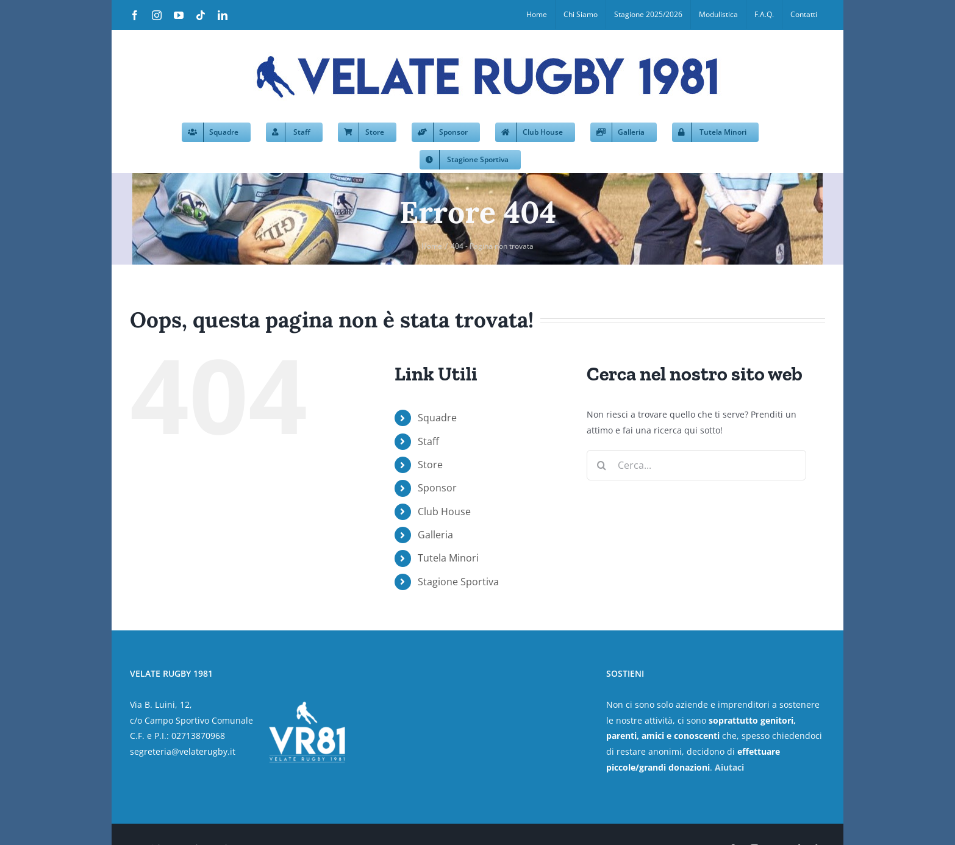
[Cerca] (602, 465)
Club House (444, 511)
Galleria (435, 534)
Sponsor (437, 487)
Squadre (437, 417)
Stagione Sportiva (458, 581)
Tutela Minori (448, 558)
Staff (428, 441)
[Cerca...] (696, 465)
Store (430, 464)
